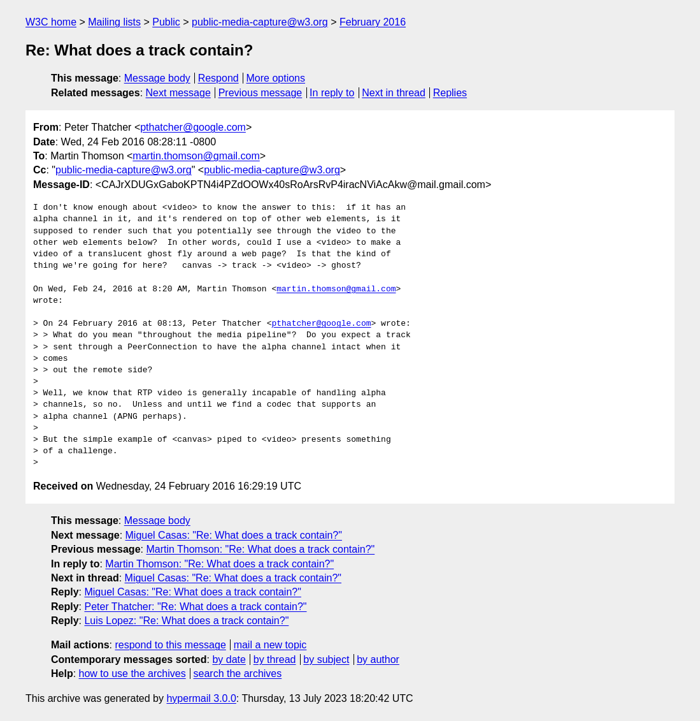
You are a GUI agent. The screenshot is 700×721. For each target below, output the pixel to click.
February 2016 (372, 22)
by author (378, 659)
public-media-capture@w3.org (260, 22)
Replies (450, 92)
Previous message (260, 92)
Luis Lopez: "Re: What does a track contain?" (186, 620)
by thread (275, 659)
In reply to (332, 92)
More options (276, 78)
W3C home (50, 22)
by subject (326, 659)
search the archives (238, 673)
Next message (178, 92)
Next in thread (393, 92)
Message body (157, 78)
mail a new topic (270, 644)
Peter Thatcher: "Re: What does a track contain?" (195, 606)
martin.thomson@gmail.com (195, 155)
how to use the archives (132, 673)
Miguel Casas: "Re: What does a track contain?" (233, 535)
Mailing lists (114, 22)
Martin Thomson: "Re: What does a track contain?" (260, 549)
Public (166, 22)
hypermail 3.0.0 (201, 698)
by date (228, 659)
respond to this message (170, 644)
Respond (218, 78)
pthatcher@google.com (193, 127)
